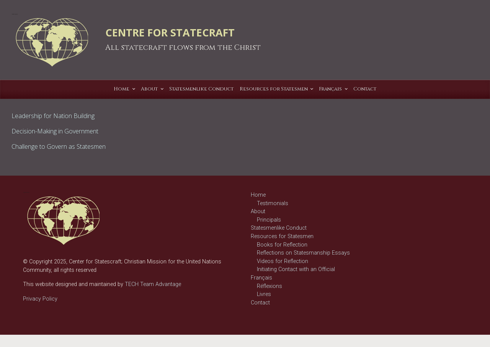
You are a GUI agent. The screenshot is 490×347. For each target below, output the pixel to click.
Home (258, 195)
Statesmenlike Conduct (279, 228)
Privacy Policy (40, 299)
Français (261, 278)
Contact (260, 302)
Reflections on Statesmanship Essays (303, 253)
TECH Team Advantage (152, 284)
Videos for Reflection (282, 261)
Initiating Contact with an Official (296, 269)
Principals (269, 220)
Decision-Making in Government (54, 131)
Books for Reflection (282, 245)
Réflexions (269, 286)
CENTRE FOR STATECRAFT (170, 32)
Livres (264, 294)
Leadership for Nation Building (53, 116)
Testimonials (272, 203)
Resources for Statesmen (282, 236)
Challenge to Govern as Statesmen (58, 146)
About (258, 211)
